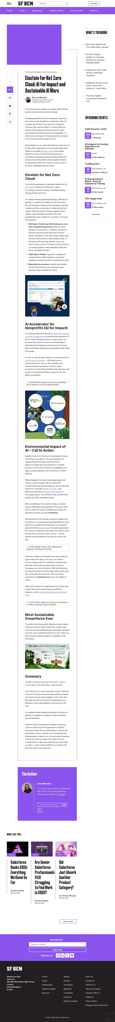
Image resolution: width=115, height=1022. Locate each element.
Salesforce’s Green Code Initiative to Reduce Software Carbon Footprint (47, 603)
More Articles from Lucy (49, 805)
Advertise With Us (93, 993)
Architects (68, 997)
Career (22, 11)
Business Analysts (71, 1001)
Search (67, 3)
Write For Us (90, 985)
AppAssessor (37, 11)
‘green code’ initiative (53, 492)
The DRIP (61, 794)
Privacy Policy (91, 1001)
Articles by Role (76, 11)
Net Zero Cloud (47, 151)
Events (9, 11)
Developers (68, 985)
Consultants (68, 993)
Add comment (68, 921)
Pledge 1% (90, 997)
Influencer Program (93, 989)
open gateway (44, 528)
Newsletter (94, 3)
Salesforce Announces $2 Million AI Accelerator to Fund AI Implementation (46, 383)
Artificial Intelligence (33, 72)
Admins (66, 977)
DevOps (67, 981)
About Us (89, 977)
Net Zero (47, 72)
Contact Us (90, 981)
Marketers (68, 989)
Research (94, 11)
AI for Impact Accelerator (35, 360)
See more (96, 214)
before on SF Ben (50, 489)
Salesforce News (56, 11)
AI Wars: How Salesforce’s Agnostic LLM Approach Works (44, 548)
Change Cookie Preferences (97, 1005)
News (54, 72)
